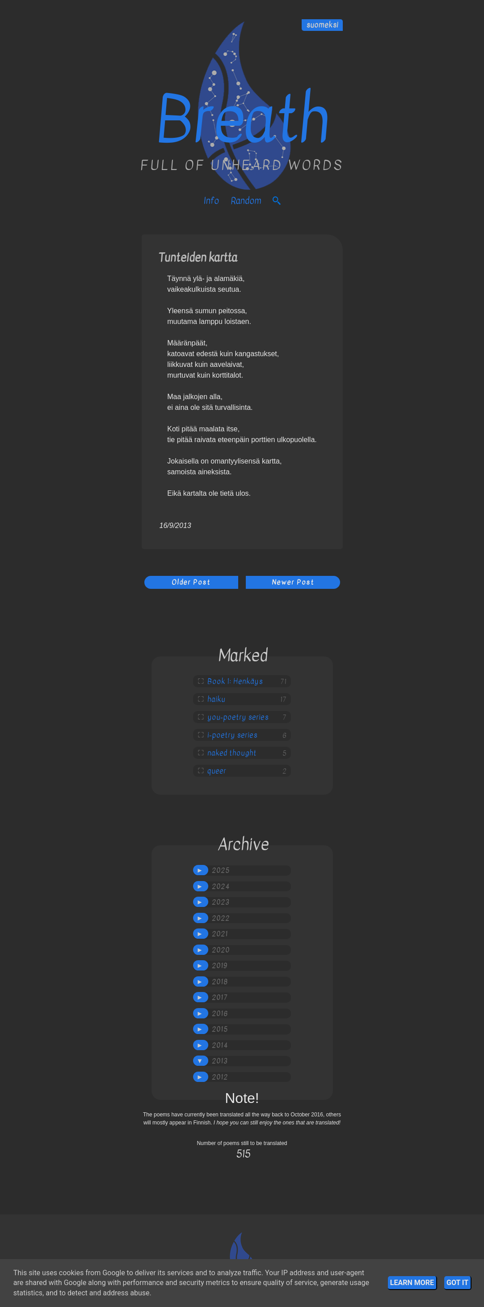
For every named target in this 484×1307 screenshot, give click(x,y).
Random (246, 200)
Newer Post (293, 582)
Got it (457, 1282)
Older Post (191, 582)
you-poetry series (238, 717)
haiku (216, 699)
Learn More (412, 1282)
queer (216, 771)
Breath (242, 120)
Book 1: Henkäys (235, 681)
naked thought (232, 753)
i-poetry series (232, 735)
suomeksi (322, 25)
